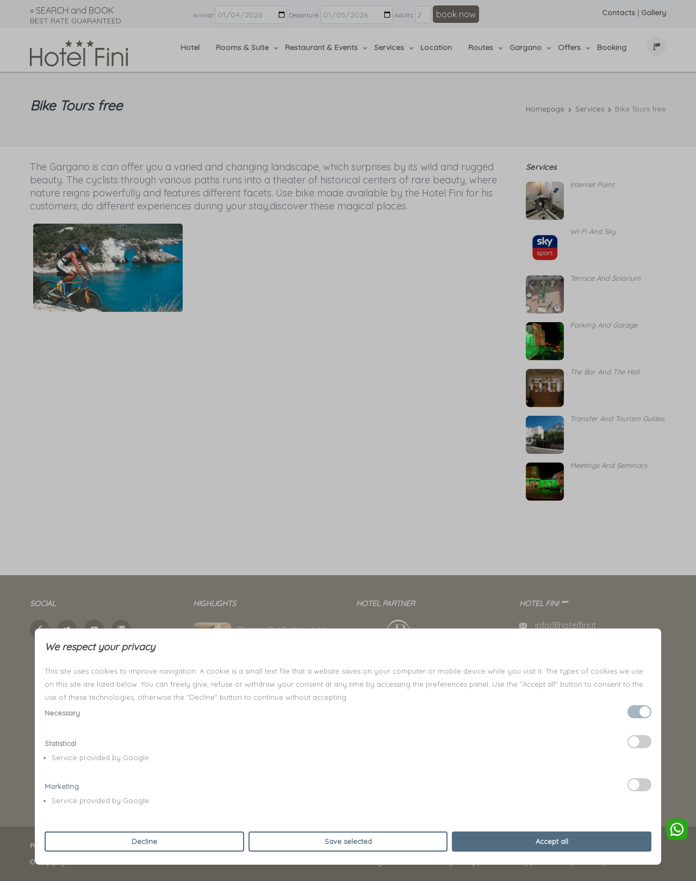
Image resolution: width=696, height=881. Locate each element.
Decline (144, 841)
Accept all (552, 841)
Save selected (348, 841)
